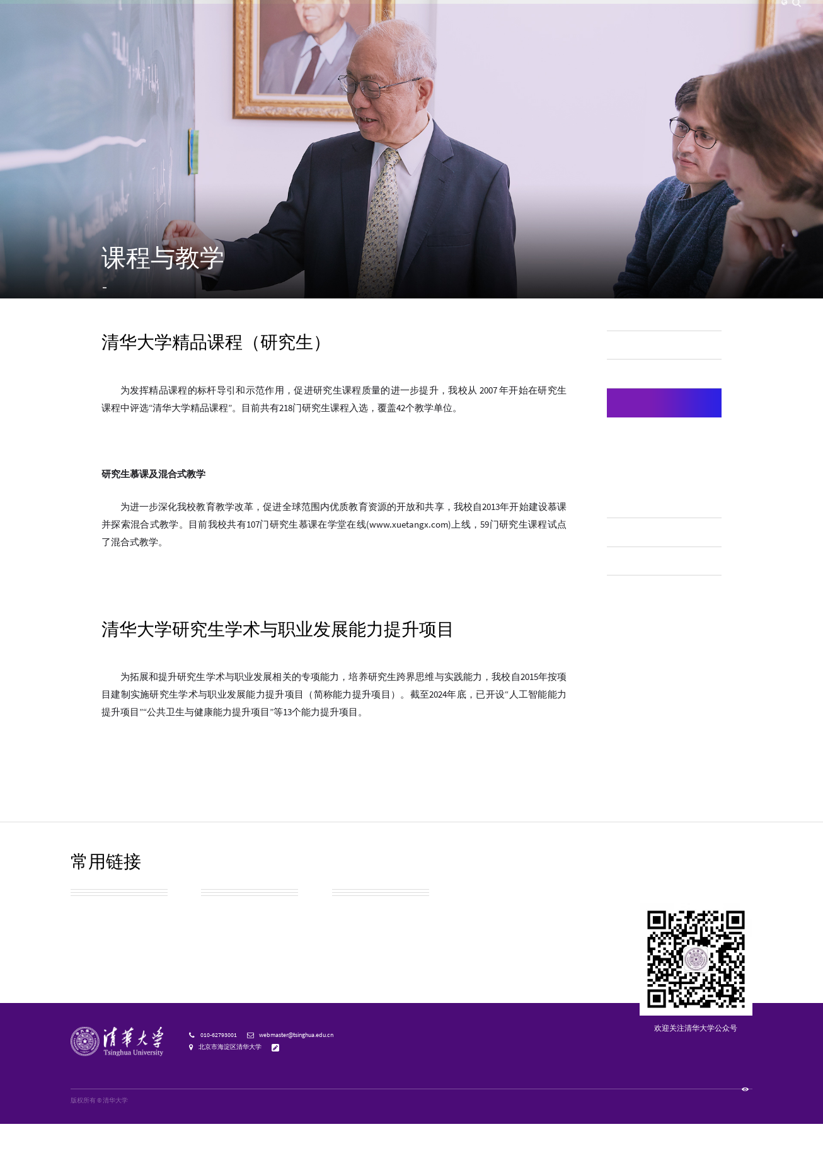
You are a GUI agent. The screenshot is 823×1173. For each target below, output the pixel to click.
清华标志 (217, 1001)
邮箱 (625, 16)
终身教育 (632, 640)
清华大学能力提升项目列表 (179, 791)
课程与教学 (237, 298)
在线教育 (632, 611)
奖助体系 (634, 576)
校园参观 (87, 948)
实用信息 (217, 975)
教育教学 (143, 298)
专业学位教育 (641, 483)
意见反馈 (291, 1096)
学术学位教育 (641, 464)
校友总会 (87, 1001)
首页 (107, 298)
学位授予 (634, 557)
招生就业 (573, 36)
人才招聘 (579, 16)
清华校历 (348, 948)
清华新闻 (250, 36)
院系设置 (379, 36)
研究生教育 (188, 298)
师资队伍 (632, 372)
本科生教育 (636, 402)
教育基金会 (352, 975)
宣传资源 (348, 1001)
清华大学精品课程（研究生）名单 (193, 472)
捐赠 (553, 16)
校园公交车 (221, 948)
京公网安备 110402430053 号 (232, 1149)
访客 (513, 16)
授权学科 (634, 539)
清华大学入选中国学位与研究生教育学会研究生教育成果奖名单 (254, 614)
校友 (533, 16)
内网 (605, 16)
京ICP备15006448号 (161, 1149)
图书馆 (648, 16)
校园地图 (87, 975)
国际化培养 (638, 520)
